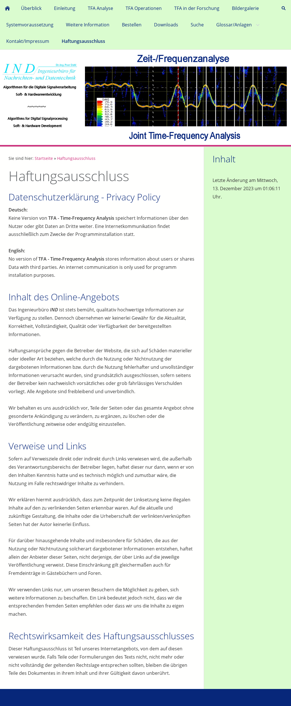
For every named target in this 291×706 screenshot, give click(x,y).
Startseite (44, 158)
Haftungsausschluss (76, 158)
